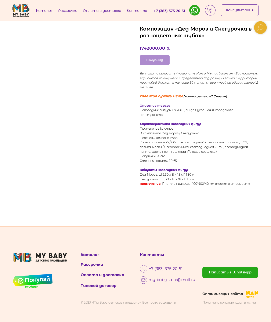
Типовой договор (98, 285)
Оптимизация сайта (222, 294)
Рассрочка (92, 264)
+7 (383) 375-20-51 (166, 268)
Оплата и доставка (102, 275)
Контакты (152, 254)
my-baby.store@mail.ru (172, 279)
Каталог (90, 254)
